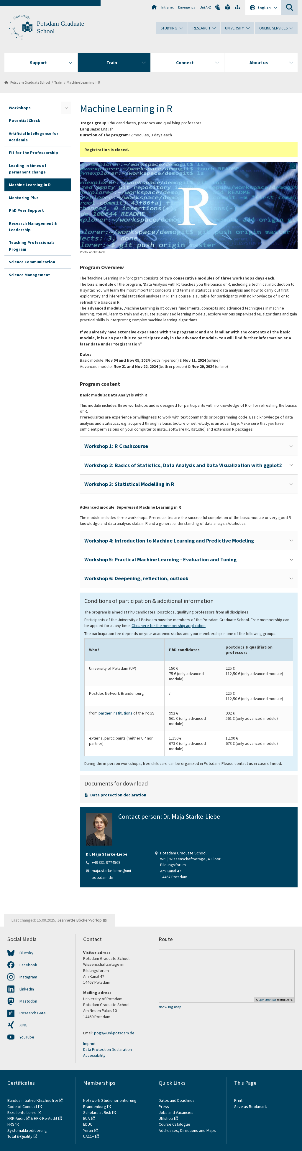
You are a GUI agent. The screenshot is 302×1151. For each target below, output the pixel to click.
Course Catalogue (174, 1124)
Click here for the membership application (169, 625)
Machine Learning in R (83, 82)
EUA (86, 1118)
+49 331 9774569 (106, 862)
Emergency (186, 7)
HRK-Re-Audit (45, 1118)
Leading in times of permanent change (27, 169)
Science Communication (32, 261)
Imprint (89, 1043)
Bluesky (26, 952)
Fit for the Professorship (33, 152)
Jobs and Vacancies (176, 1112)
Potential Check (24, 120)
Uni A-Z (205, 7)
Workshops (20, 107)
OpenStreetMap (267, 999)
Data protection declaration (118, 795)
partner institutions (115, 713)
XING (23, 1025)
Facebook (28, 965)
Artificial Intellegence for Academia (33, 137)
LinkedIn (26, 989)
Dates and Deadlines (177, 1100)
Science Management (29, 274)
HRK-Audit (16, 1118)
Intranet (167, 7)
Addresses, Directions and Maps (187, 1130)
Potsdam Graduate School (30, 82)
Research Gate (32, 1013)
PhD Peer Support (26, 210)
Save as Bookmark (250, 1106)
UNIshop (166, 1118)
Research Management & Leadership (33, 226)
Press (164, 1106)
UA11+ (88, 1136)
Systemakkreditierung (27, 1130)
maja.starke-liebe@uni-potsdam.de (112, 874)
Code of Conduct (22, 1106)
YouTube (26, 1037)
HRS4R (13, 1124)
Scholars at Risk (97, 1112)
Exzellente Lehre (22, 1112)
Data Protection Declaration (107, 1049)
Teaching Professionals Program (32, 246)
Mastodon (28, 1001)
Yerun (88, 1130)
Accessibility (94, 1055)
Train (58, 82)
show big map (170, 1007)
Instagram (28, 977)
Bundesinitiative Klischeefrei (32, 1100)
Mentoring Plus (24, 197)
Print (238, 1100)
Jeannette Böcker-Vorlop (79, 920)
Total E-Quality (19, 1136)
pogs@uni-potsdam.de (114, 1033)
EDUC (87, 1124)
